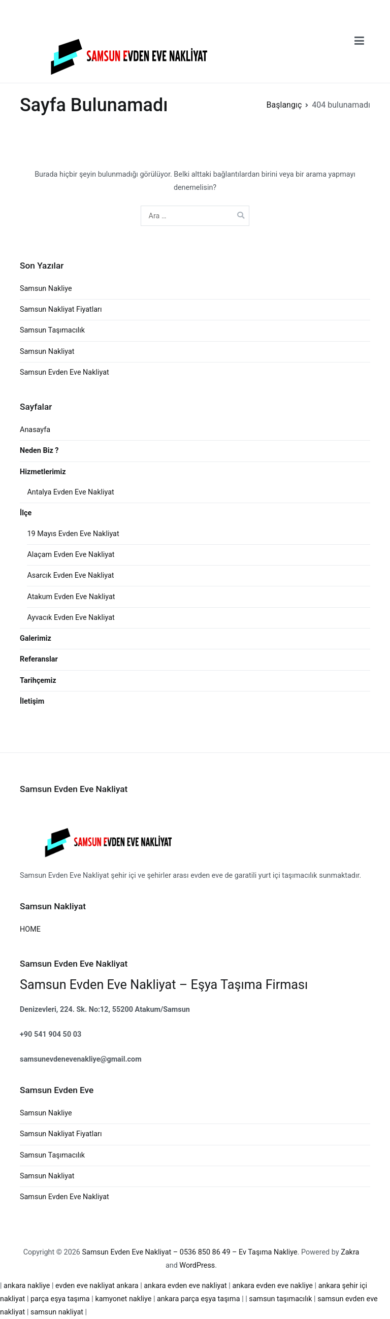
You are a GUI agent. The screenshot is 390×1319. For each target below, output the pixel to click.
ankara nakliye (28, 1285)
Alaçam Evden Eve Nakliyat (70, 554)
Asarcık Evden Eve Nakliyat (70, 575)
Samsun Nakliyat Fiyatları (61, 309)
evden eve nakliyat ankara (97, 1285)
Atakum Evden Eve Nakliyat (71, 596)
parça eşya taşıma (60, 1299)
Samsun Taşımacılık (52, 330)
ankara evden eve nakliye (273, 1285)
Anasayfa (35, 429)
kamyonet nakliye (124, 1299)
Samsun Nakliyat (47, 351)
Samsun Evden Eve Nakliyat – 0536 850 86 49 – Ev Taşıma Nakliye (190, 1252)
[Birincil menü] (359, 41)
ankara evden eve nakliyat (186, 1285)
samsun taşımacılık (280, 1299)
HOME (30, 929)
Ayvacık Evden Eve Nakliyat (70, 617)
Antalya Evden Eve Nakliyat (70, 492)
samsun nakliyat (56, 1312)
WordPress (197, 1265)
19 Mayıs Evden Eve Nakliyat (73, 534)
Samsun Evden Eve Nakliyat (64, 372)
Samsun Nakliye (46, 288)
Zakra (350, 1252)
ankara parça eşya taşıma (199, 1299)
